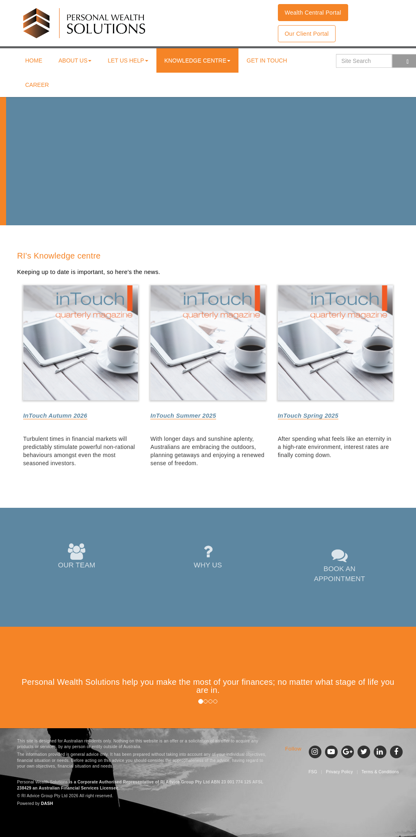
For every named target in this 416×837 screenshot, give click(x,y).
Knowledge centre (197, 60)
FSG (312, 772)
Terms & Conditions (380, 772)
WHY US (208, 557)
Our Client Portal (307, 33)
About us (74, 60)
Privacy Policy (339, 772)
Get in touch (267, 60)
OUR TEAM (76, 557)
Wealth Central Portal (313, 12)
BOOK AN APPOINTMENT (339, 565)
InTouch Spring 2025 (308, 415)
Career (37, 85)
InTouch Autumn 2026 (55, 415)
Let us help (128, 60)
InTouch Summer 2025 (183, 415)
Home (33, 60)
